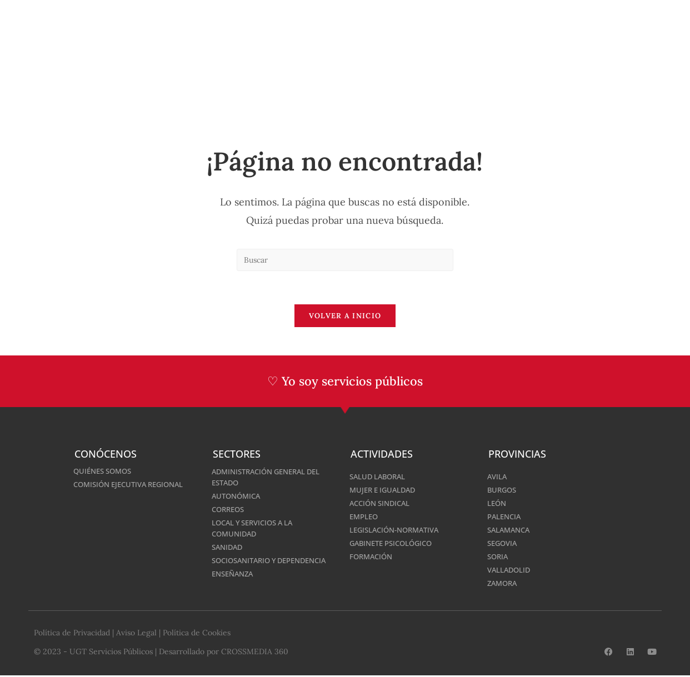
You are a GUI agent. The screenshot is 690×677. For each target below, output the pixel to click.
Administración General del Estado (271, 477)
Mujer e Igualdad (385, 489)
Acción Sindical (382, 503)
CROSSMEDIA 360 (254, 653)
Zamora (503, 583)
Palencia (505, 516)
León (497, 503)
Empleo (365, 516)
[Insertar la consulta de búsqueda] (345, 260)
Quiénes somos (105, 470)
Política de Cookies (197, 634)
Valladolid (510, 569)
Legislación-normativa (398, 529)
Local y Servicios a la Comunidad (257, 528)
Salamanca (510, 529)
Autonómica (238, 495)
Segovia (503, 543)
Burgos (503, 489)
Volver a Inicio (345, 316)
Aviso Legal (136, 634)
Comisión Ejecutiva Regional (133, 484)
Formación (372, 556)
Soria (498, 556)
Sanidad (229, 546)
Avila (497, 476)
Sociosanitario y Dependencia (247, 565)
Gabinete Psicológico (395, 543)
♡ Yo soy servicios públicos (345, 381)
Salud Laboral (379, 476)
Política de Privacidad (72, 634)
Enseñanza (235, 584)
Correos (230, 509)
